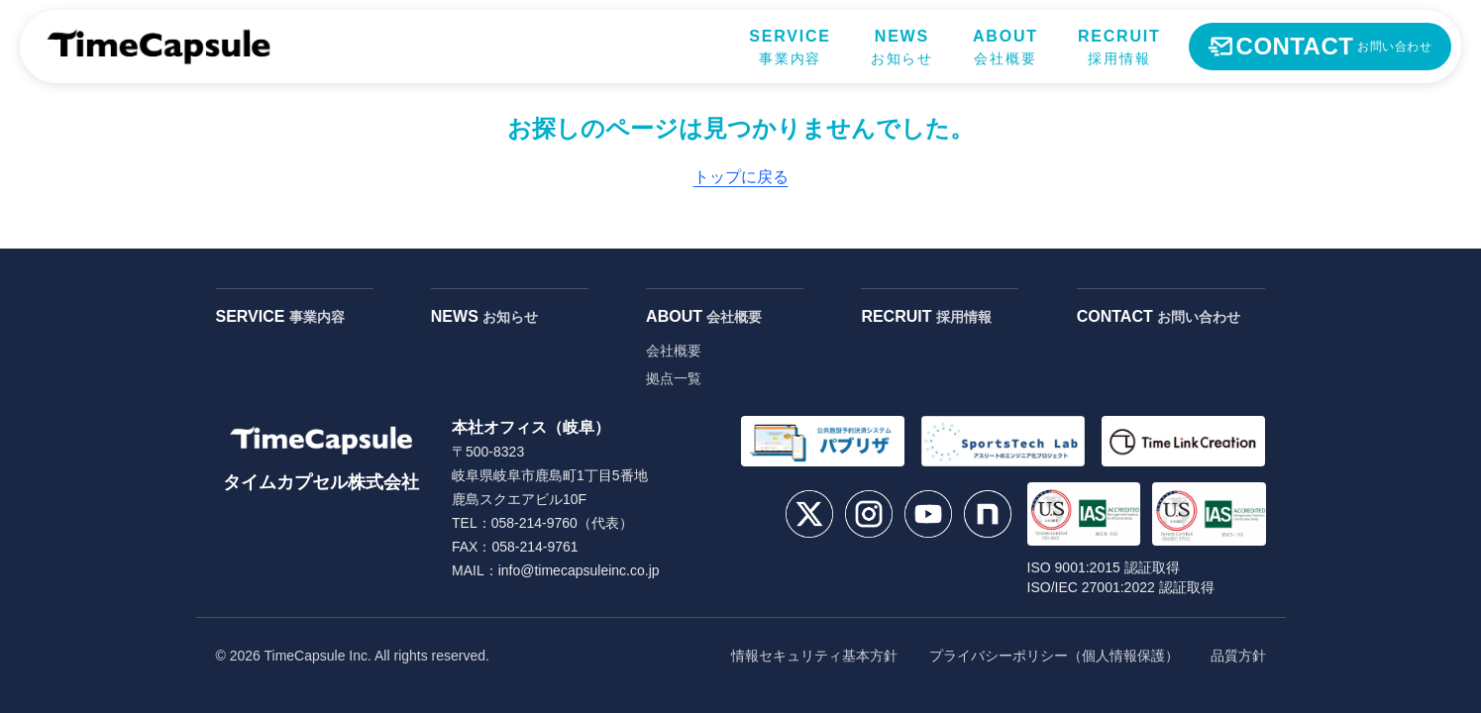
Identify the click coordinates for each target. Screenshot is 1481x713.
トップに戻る (741, 176)
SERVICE (280, 316)
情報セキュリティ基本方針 (814, 655)
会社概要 (673, 350)
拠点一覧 (673, 378)
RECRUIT (926, 316)
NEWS (484, 316)
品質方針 (1238, 655)
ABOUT (704, 316)
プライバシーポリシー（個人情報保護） (1054, 655)
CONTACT (1158, 316)
